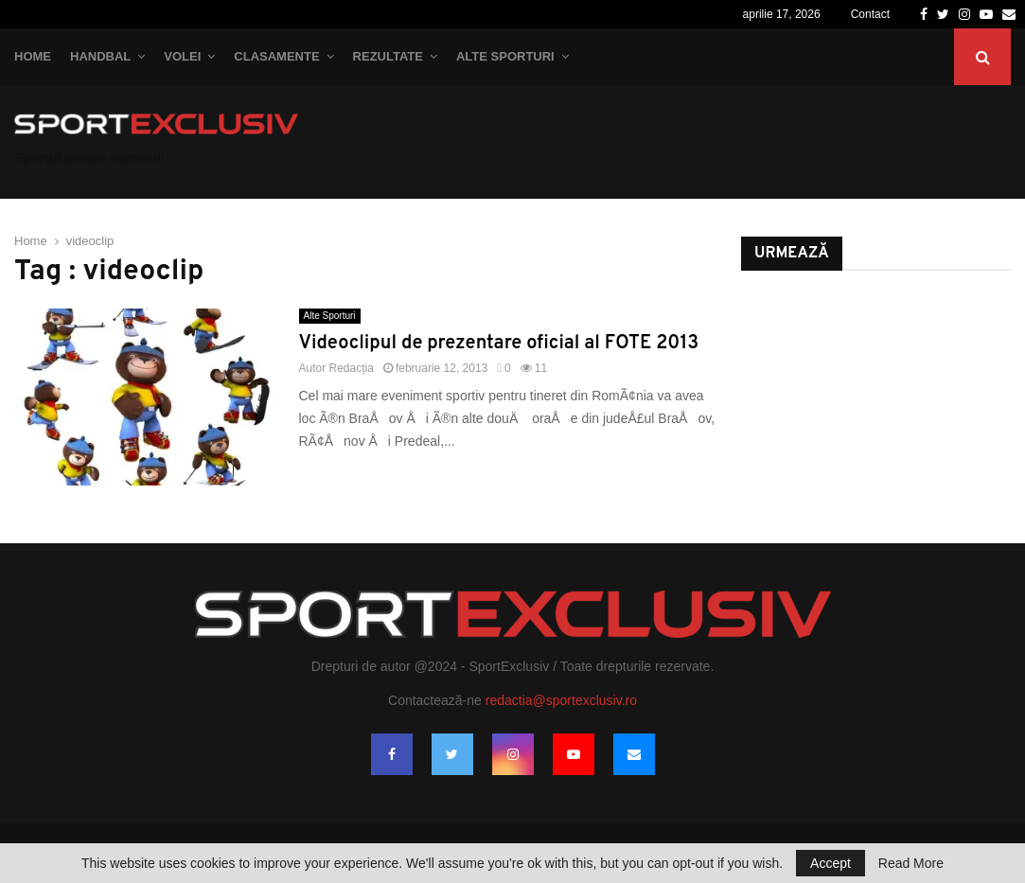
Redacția (351, 368)
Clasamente (276, 56)
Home (32, 56)
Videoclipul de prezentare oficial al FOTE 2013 (499, 343)
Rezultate (388, 56)
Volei (182, 56)
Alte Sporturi (505, 56)
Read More (911, 863)
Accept (830, 863)
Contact (870, 14)
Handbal (100, 56)
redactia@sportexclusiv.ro (561, 700)
